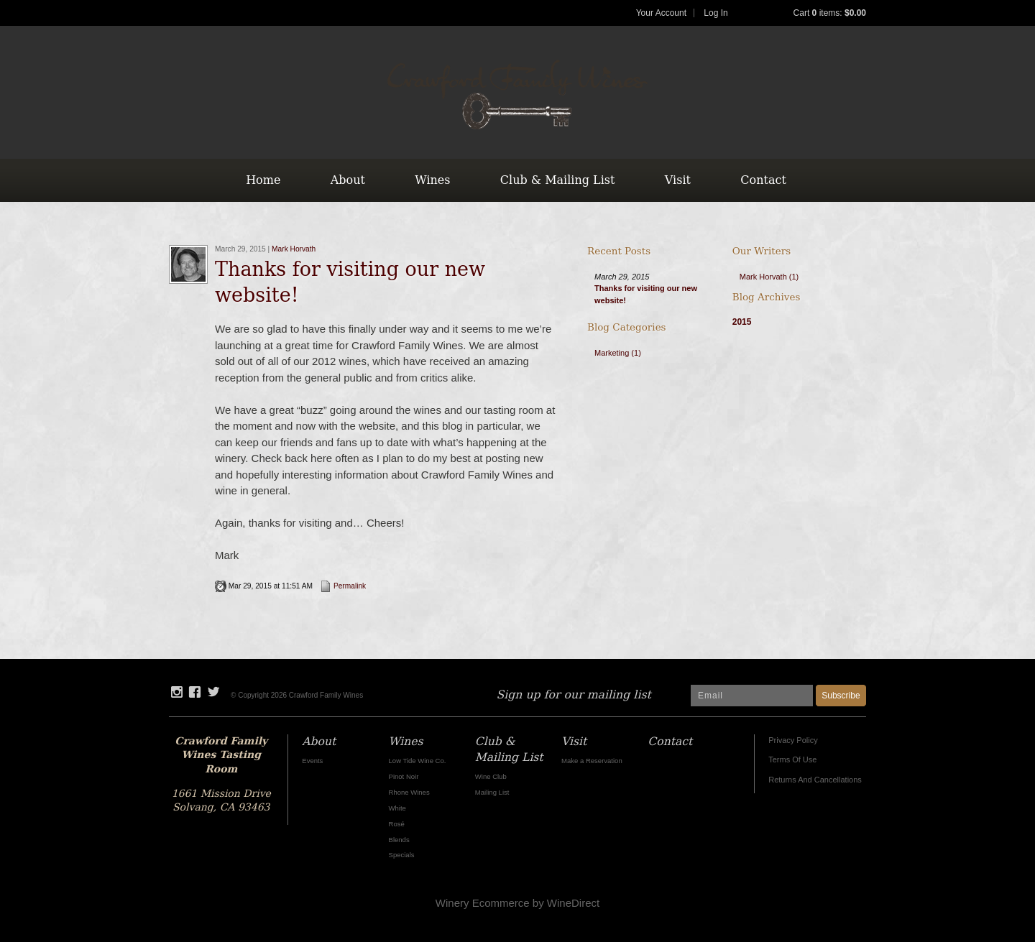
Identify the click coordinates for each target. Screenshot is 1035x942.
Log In (715, 13)
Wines (432, 180)
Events (312, 761)
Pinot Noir (404, 776)
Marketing (617, 352)
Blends (399, 840)
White (397, 808)
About (348, 180)
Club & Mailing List (557, 180)
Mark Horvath (294, 249)
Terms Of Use (792, 759)
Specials (402, 855)
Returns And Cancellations (815, 779)
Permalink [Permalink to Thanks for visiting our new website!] (343, 586)
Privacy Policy (792, 740)
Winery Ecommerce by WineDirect (517, 903)
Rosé (397, 824)
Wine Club (491, 776)
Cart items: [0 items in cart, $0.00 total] (830, 13)
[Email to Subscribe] (752, 695)
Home (263, 180)
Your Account (661, 13)
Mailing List (492, 792)
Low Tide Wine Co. (417, 761)
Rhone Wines (409, 792)
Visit (678, 180)
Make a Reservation (591, 761)
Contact (763, 180)
